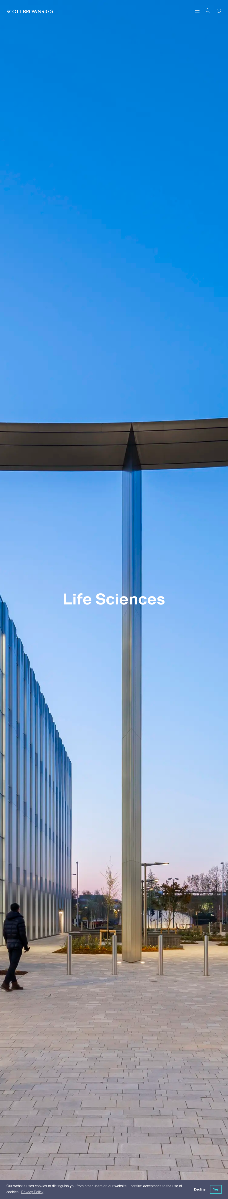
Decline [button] (199, 1189)
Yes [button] (216, 1189)
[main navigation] (197, 10)
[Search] (208, 10)
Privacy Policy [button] (32, 1192)
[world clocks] (218, 10)
